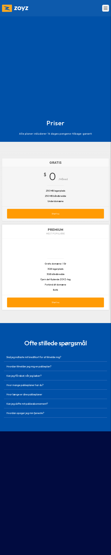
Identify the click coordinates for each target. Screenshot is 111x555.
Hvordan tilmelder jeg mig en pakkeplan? (28, 366)
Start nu (55, 213)
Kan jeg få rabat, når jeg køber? (24, 375)
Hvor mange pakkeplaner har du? (25, 385)
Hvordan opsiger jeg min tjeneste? (25, 413)
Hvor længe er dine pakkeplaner (24, 394)
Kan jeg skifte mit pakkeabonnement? (27, 403)
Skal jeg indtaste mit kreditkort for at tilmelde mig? (33, 357)
